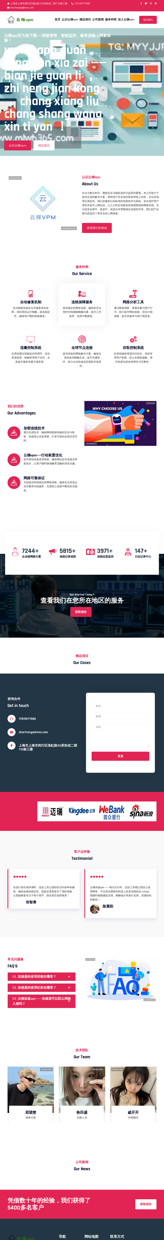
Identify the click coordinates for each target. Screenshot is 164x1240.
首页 (57, 19)
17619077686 (80, 3)
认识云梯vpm (70, 19)
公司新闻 (98, 19)
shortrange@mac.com (20, 7)
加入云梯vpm (126, 19)
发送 (120, 756)
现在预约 (148, 19)
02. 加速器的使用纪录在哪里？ (34, 987)
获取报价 (81, 612)
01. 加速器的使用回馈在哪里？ (34, 976)
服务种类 (111, 19)
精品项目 (85, 19)
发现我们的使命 (97, 228)
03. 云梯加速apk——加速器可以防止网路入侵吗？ (41, 1001)
